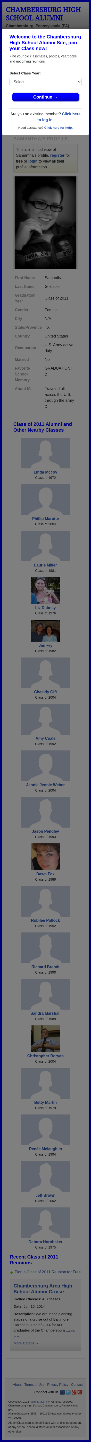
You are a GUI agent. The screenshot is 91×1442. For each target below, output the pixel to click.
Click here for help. (58, 127)
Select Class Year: (25, 73)
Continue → (45, 97)
